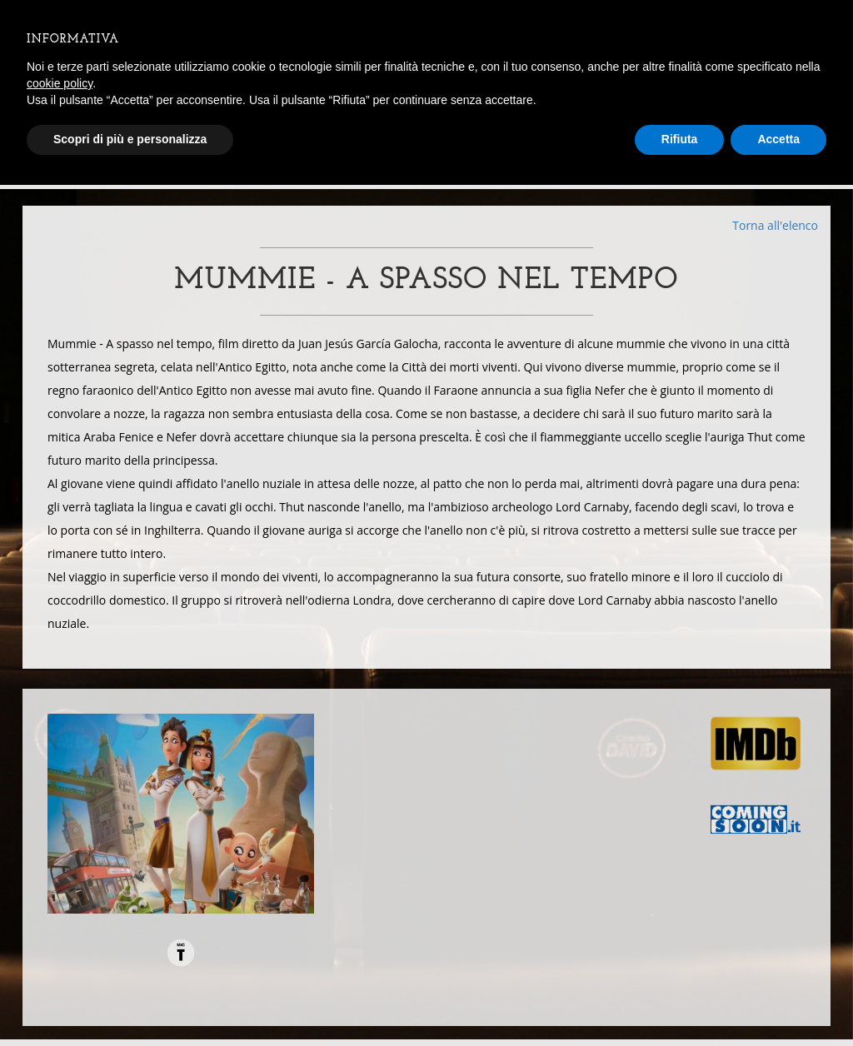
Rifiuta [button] (679, 139)
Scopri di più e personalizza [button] (130, 139)
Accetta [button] (778, 139)
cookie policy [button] (59, 83)
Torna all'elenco (775, 225)
